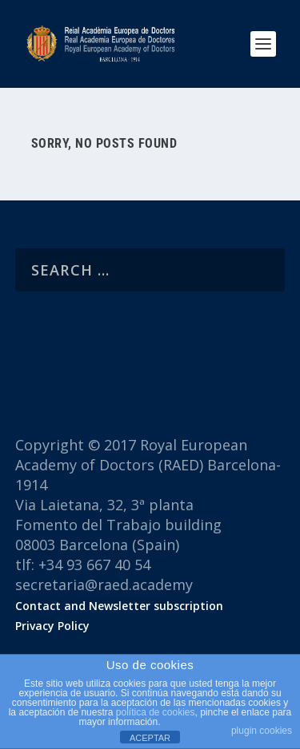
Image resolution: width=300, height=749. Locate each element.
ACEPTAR (150, 738)
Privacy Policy (52, 625)
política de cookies (155, 712)
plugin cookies (261, 730)
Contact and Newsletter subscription (119, 605)
